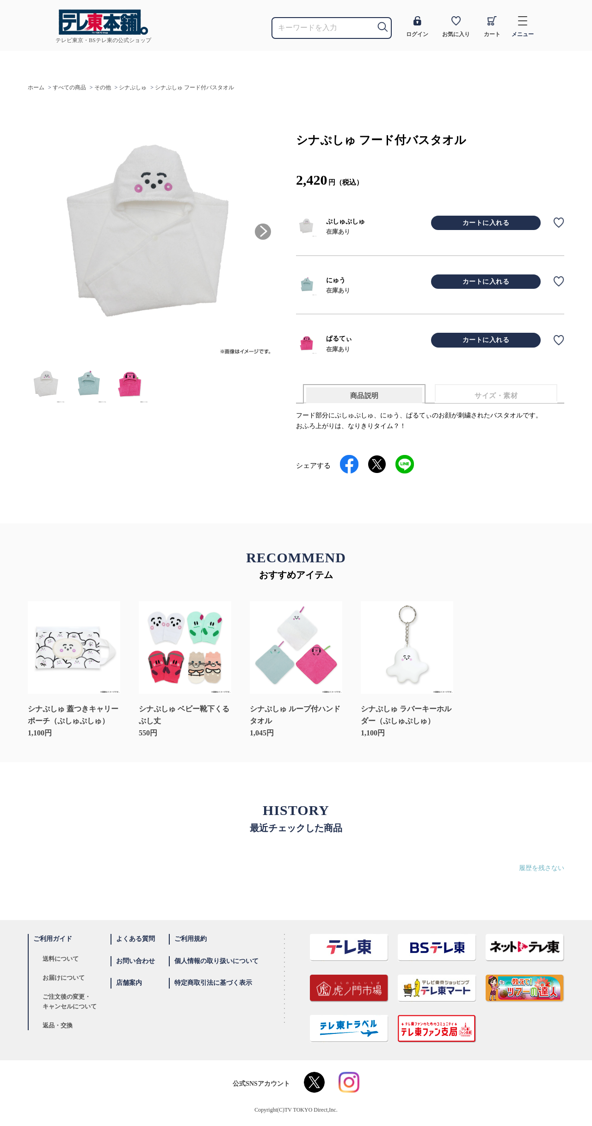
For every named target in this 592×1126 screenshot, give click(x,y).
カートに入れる (486, 222)
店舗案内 (129, 982)
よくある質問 (135, 938)
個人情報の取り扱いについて (216, 961)
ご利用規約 (190, 938)
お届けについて (64, 977)
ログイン (417, 26)
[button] (263, 232)
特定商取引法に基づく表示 (213, 982)
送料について (61, 958)
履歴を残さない (541, 868)
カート (492, 26)
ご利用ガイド (52, 938)
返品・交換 (58, 1025)
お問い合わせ (135, 961)
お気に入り (456, 26)
